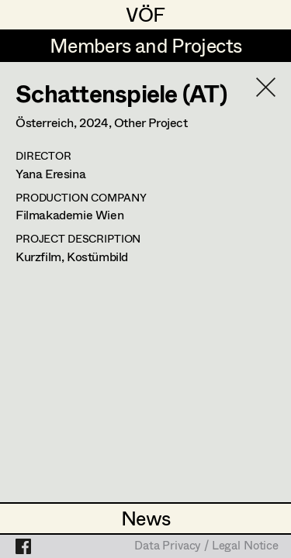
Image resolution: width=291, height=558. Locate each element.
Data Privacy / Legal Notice (206, 546)
